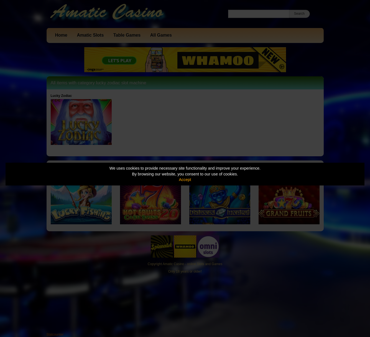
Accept (185, 179)
